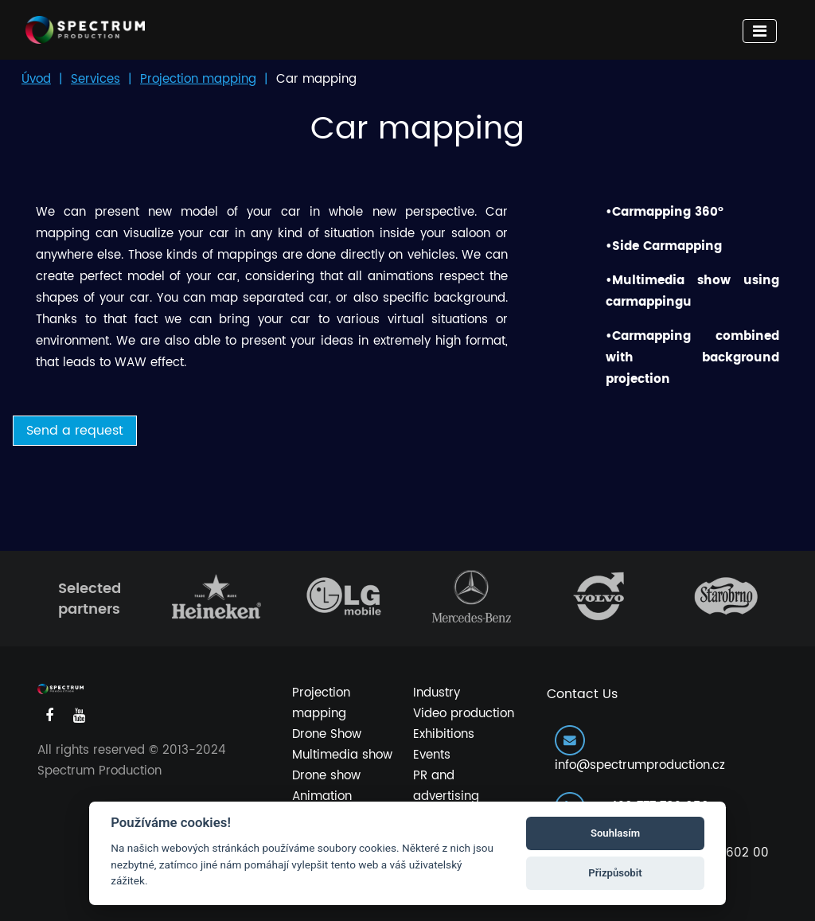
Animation (322, 796)
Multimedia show (342, 755)
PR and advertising (446, 786)
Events (431, 755)
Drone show (326, 776)
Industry (436, 693)
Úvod (36, 79)
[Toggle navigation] (760, 31)
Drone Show (326, 734)
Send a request (74, 430)
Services (95, 79)
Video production (463, 714)
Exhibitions (443, 734)
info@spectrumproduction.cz (640, 750)
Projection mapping (198, 79)
